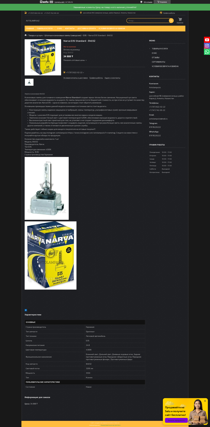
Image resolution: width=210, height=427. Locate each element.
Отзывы (155, 57)
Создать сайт (60, 2)
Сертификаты (158, 62)
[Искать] (171, 20)
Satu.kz (116, 423)
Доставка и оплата (86, 28)
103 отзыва (148, 2)
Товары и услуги (44, 28)
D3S (85, 35)
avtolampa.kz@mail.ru (158, 119)
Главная (30, 28)
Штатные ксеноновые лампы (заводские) (63, 35)
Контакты (70, 28)
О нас (59, 28)
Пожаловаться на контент (111, 425)
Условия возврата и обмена (112, 28)
